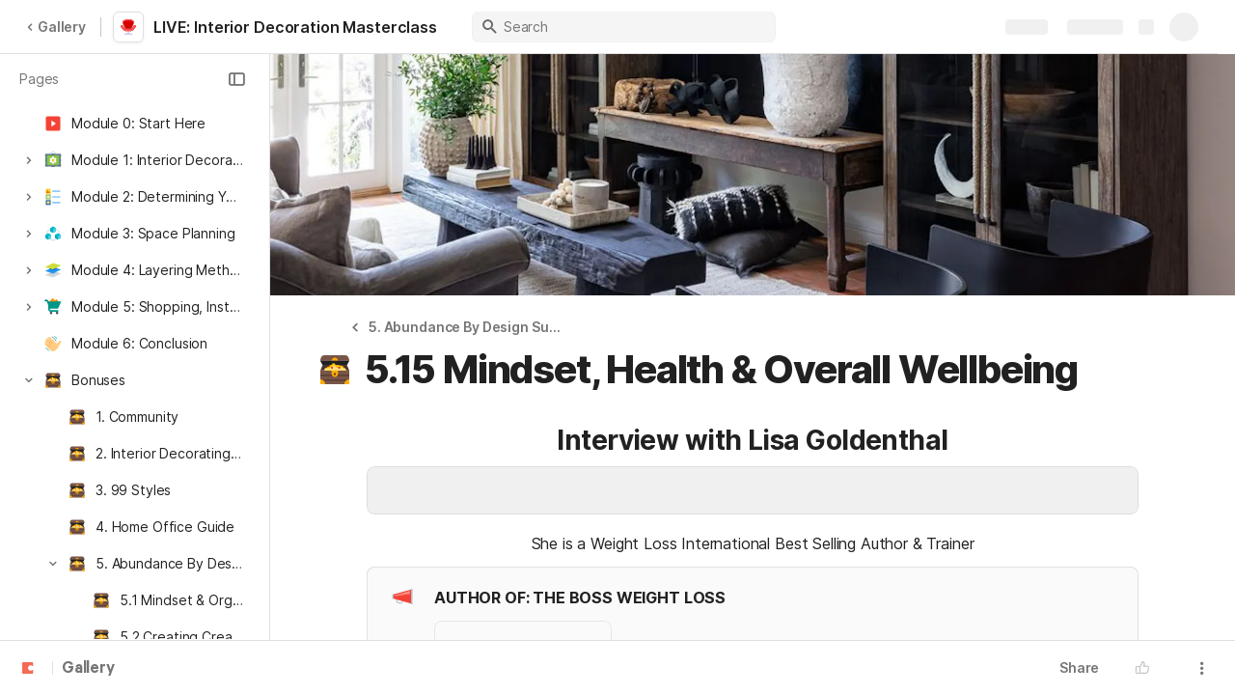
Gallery (56, 26)
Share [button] (1079, 667)
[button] (236, 79)
